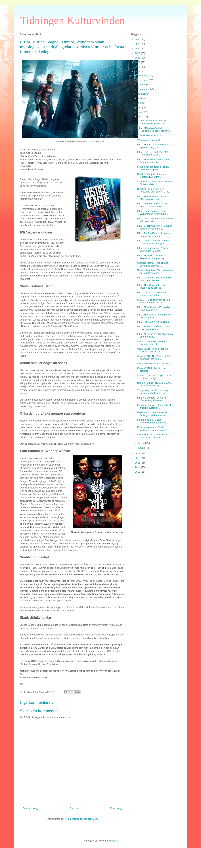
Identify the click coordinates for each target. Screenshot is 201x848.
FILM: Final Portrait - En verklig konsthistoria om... (153, 308)
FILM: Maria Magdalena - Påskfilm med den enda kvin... (154, 129)
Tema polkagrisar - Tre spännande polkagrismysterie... (155, 271)
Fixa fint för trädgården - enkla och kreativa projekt (152, 168)
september (144, 89)
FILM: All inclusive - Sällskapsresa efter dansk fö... (155, 335)
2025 (138, 44)
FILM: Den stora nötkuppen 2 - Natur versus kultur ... (153, 294)
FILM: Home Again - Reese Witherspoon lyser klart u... (152, 212)
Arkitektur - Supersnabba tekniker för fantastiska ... (154, 183)
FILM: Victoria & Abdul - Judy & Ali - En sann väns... (155, 220)
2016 (138, 458)
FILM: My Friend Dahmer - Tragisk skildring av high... (152, 257)
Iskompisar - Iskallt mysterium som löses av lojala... (152, 436)
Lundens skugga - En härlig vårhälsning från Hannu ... (152, 399)
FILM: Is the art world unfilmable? (154, 322)
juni (140, 102)
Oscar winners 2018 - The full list (154, 363)
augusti (142, 93)
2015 (138, 462)
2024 (138, 48)
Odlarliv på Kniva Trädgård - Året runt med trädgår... (154, 377)
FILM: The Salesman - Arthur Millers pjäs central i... (152, 198)
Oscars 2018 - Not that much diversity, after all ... (152, 343)
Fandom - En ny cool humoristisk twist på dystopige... (154, 406)
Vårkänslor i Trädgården (149, 140)
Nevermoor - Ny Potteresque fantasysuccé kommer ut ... (152, 414)
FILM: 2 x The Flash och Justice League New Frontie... (153, 234)
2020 (138, 62)
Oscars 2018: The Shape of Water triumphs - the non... (155, 357)
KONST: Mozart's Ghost (149, 135)
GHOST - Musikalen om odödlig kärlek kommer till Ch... (153, 301)
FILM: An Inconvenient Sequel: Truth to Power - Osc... (153, 205)
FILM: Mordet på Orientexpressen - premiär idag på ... (154, 146)
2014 (138, 467)
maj (140, 107)
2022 (138, 57)
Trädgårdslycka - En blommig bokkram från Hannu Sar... (152, 392)
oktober (142, 84)
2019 (138, 67)
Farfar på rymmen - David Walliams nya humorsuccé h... (154, 428)
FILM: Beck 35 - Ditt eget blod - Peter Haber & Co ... (153, 153)
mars (141, 116)
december (143, 75)
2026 (138, 39)
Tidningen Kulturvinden (72, 20)
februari (142, 443)
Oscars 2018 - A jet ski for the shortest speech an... (152, 350)
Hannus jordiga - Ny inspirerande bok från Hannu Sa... (154, 384)
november (143, 80)
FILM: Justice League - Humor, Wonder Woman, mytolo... (153, 242)
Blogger (113, 840)
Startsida (74, 808)
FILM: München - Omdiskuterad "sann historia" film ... (153, 161)
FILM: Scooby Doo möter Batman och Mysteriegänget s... (154, 227)
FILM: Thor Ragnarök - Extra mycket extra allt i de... (152, 286)
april (140, 112)
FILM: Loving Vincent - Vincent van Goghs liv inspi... (153, 249)
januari (142, 447)
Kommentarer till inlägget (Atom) (81, 818)
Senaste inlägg (30, 808)
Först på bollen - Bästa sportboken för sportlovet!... (152, 421)
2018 (138, 71)
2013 (138, 471)
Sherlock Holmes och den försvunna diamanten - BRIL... (154, 190)
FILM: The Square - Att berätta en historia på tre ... (154, 316)
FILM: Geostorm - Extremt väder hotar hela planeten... (154, 279)
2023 (138, 53)
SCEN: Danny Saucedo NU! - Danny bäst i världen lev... (152, 122)
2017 (138, 453)
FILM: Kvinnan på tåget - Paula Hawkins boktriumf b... (153, 328)
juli (139, 98)
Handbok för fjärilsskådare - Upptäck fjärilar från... (151, 175)
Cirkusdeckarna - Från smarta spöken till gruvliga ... (152, 264)
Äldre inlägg (116, 808)
